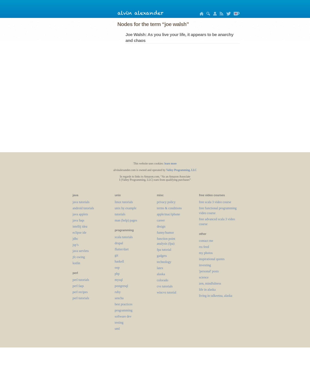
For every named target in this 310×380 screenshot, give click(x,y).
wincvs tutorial (166, 292)
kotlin (76, 263)
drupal (119, 243)
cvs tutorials (165, 286)
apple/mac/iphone (168, 214)
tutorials (120, 214)
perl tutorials (81, 279)
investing (205, 265)
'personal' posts (209, 271)
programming (124, 310)
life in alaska (207, 289)
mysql (119, 279)
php (117, 273)
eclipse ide (80, 232)
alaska (161, 274)
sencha (119, 298)
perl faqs (78, 286)
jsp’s (76, 244)
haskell (119, 261)
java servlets (81, 251)
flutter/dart (122, 249)
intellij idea (80, 226)
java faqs (78, 220)
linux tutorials (124, 202)
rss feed (204, 247)
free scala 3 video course (215, 202)
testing (119, 322)
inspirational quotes (212, 259)
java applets (80, 214)
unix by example (126, 208)
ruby (118, 292)
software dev (123, 316)
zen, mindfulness (210, 283)
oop (117, 267)
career (161, 220)
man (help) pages (126, 220)
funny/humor (165, 232)
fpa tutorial (164, 249)
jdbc (75, 238)
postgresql (121, 286)
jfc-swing (79, 257)
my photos (206, 253)
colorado (162, 280)
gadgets (162, 255)
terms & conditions (169, 208)
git (116, 255)
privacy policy (166, 202)
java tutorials (81, 202)
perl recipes (80, 292)
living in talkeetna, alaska (215, 295)
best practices (124, 304)
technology (164, 262)
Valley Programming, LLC (181, 170)
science (204, 277)
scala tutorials (124, 237)
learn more (170, 163)
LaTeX (160, 268)
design (161, 226)
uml (117, 328)
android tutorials (83, 208)
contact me (206, 240)
